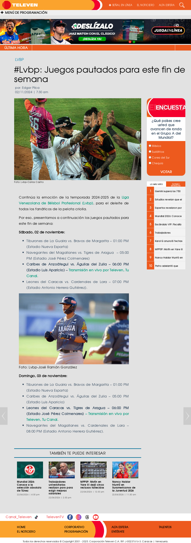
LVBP (19, 59)
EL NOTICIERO (145, 5)
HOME (21, 527)
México (155, 146)
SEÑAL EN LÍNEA (120, 5)
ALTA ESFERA (167, 5)
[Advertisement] (166, 332)
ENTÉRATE (118, 531)
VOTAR (166, 171)
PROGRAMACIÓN (76, 531)
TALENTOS (165, 527)
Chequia (156, 163)
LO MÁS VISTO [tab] (156, 184)
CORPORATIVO (74, 527)
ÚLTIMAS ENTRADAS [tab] (175, 185)
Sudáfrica (156, 151)
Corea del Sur (159, 157)
